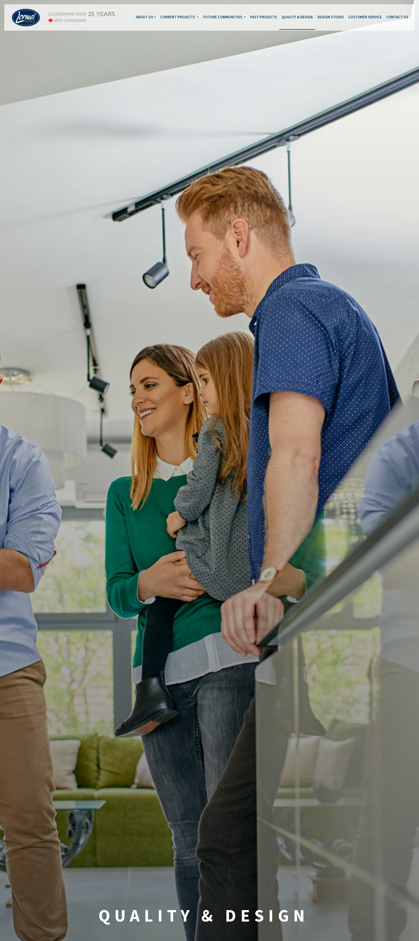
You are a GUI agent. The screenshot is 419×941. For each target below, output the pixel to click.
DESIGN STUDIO (330, 17)
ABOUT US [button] (144, 17)
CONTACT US (397, 17)
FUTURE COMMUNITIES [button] (223, 17)
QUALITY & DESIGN (297, 17)
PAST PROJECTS (263, 17)
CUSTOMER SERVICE (365, 17)
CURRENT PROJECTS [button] (178, 17)
